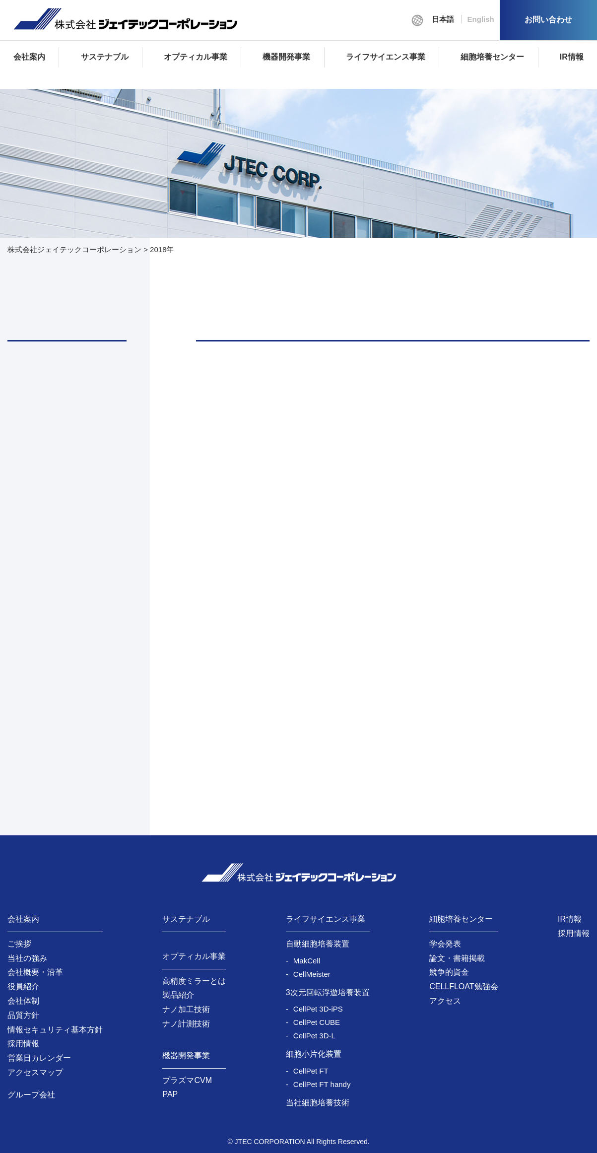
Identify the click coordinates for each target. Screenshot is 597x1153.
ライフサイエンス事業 (385, 57)
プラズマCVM (187, 1080)
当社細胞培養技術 (317, 1102)
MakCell (306, 960)
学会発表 (445, 944)
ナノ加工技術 (186, 1009)
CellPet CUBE (316, 1022)
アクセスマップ (35, 1072)
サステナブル (105, 57)
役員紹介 (23, 986)
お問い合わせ (548, 19)
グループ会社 (31, 1094)
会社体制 (23, 1001)
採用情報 (23, 1043)
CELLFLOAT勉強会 (463, 986)
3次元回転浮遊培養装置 (328, 992)
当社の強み (27, 958)
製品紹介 (178, 995)
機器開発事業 (286, 57)
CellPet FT (311, 1071)
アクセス (445, 1001)
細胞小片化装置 (313, 1054)
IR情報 (572, 57)
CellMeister (312, 974)
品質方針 (23, 1015)
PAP (170, 1094)
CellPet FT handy (322, 1084)
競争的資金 (449, 972)
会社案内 (29, 57)
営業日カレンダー (39, 1058)
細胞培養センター (492, 57)
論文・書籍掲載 (457, 958)
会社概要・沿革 (35, 972)
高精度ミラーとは (194, 981)
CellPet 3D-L (314, 1035)
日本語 (443, 19)
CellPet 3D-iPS (318, 1009)
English (480, 19)
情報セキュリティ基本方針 (55, 1029)
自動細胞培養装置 (317, 944)
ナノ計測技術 (186, 1023)
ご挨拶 (19, 944)
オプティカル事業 (195, 57)
